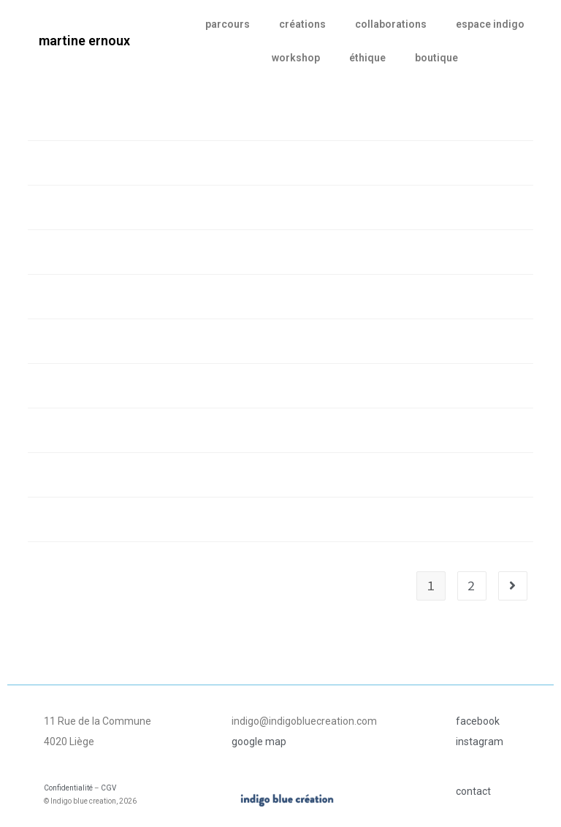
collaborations (391, 24)
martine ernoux (84, 40)
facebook (478, 721)
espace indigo (490, 24)
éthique (367, 58)
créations (302, 24)
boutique (436, 58)
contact (473, 791)
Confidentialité (68, 788)
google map (259, 741)
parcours (227, 24)
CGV (108, 788)
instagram (479, 741)
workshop (296, 58)
